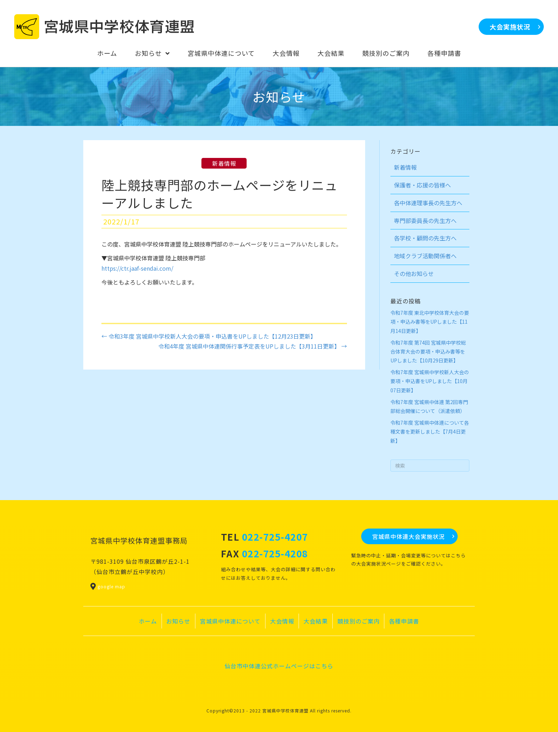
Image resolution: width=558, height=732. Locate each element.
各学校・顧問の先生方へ (425, 238)
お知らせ (178, 621)
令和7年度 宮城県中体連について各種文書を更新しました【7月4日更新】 (429, 431)
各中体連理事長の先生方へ (428, 202)
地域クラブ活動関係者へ (425, 255)
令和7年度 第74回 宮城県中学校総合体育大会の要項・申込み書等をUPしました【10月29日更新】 (428, 351)
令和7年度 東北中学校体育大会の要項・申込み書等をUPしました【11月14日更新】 (429, 321)
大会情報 (282, 621)
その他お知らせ (414, 273)
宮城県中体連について (230, 621)
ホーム (148, 621)
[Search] (430, 466)
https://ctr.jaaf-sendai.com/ (137, 268)
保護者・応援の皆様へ (422, 185)
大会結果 (316, 621)
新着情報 (224, 163)
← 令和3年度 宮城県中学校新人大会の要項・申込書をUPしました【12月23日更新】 (208, 336)
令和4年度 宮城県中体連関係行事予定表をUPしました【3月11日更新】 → (252, 346)
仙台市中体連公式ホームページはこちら (279, 666)
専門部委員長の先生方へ (425, 220)
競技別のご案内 (358, 621)
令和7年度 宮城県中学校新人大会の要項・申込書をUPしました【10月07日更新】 (429, 380)
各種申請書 (404, 621)
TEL (264, 536)
